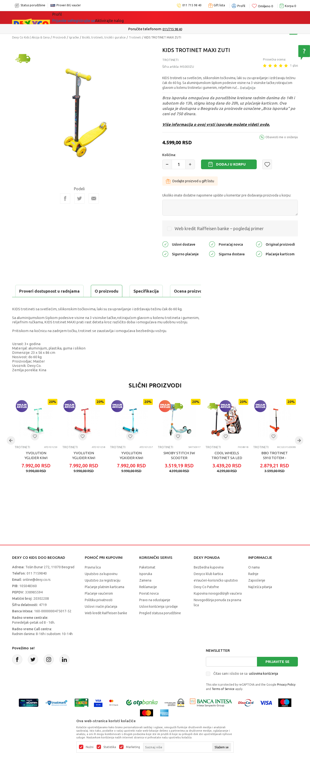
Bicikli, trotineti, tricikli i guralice (104, 37)
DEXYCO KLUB (165, 17)
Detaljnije (248, 88)
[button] (267, 164)
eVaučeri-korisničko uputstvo (216, 592)
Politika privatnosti (98, 612)
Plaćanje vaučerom (99, 605)
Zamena (145, 592)
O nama (254, 579)
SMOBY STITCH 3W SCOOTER (179, 467)
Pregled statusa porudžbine (160, 625)
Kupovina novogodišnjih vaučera (218, 605)
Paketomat (147, 579)
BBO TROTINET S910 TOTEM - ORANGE (274, 470)
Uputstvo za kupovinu (101, 586)
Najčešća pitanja (260, 599)
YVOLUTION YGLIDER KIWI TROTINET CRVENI (84, 470)
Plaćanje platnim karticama (104, 599)
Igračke (74, 37)
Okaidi (193, 17)
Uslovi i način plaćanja (101, 619)
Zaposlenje (256, 592)
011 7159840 (37, 585)
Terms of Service (223, 701)
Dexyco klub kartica (208, 586)
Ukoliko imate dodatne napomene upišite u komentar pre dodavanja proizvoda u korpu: (226, 195)
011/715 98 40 (172, 29)
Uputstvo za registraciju (102, 592)
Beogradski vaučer (125, 17)
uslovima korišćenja (263, 686)
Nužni (89, 747)
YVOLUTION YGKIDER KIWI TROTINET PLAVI (131, 470)
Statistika (109, 747)
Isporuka (145, 586)
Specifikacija (71, 291)
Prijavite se (277, 674)
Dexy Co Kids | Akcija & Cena (31, 37)
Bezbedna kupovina (209, 579)
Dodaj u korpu (231, 164)
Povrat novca (149, 605)
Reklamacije (148, 599)
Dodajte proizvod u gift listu (190, 181)
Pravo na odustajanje (154, 612)
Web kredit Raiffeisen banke (106, 625)
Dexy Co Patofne (206, 599)
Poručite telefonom (144, 29)
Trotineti (135, 37)
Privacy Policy (286, 696)
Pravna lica (93, 579)
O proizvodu (31, 291)
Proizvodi (59, 37)
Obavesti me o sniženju (281, 137)
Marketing (133, 747)
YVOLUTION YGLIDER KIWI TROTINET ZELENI (36, 470)
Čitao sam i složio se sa (245, 685)
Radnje (253, 586)
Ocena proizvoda (115, 291)
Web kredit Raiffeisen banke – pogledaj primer (219, 228)
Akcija (94, 17)
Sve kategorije (68, 17)
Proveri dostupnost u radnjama (50, 303)
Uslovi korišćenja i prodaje (158, 619)
